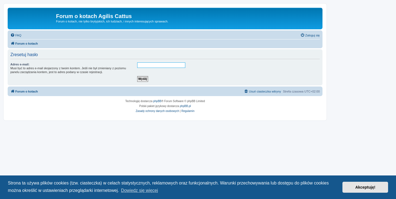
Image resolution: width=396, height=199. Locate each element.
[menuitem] (15, 35)
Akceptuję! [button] (365, 187)
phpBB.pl (185, 106)
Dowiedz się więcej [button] (139, 190)
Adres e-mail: (20, 64)
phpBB (157, 101)
